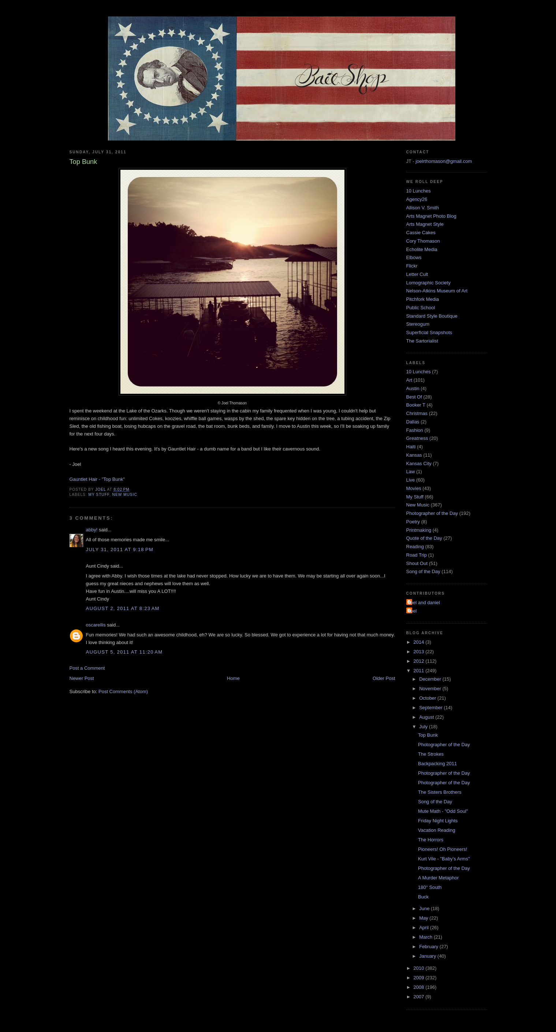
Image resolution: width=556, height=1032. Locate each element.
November (431, 688)
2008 (420, 987)
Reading (415, 546)
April (424, 927)
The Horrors (430, 839)
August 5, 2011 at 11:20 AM (124, 652)
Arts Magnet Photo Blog (431, 216)
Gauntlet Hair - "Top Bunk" (97, 479)
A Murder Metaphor (438, 877)
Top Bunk (428, 735)
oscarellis (96, 625)
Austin (412, 388)
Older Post (384, 678)
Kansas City (419, 463)
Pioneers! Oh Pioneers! (442, 849)
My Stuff (99, 495)
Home (233, 678)
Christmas (417, 413)
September (431, 707)
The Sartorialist (422, 341)
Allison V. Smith (422, 207)
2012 (420, 661)
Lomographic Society (428, 282)
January (428, 956)
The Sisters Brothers (440, 792)
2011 (420, 670)
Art (409, 380)
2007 (420, 996)
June (425, 908)
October (428, 698)
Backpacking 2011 (437, 763)
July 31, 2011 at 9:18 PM (120, 549)
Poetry (413, 521)
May (424, 918)
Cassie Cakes (421, 232)
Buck (423, 897)
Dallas (412, 422)
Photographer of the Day (432, 513)
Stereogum (418, 324)
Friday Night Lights (438, 820)
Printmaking (419, 530)
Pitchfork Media (422, 299)
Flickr (412, 266)
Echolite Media (421, 249)
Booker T (416, 405)
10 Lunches (418, 191)
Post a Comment (87, 668)
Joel (412, 611)
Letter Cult (417, 274)
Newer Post (82, 678)
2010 (420, 968)
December (431, 679)
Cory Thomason (423, 241)
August (427, 717)
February (429, 946)
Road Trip (416, 555)
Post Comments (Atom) (123, 691)
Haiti (411, 446)
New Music (124, 495)
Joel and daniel (424, 602)
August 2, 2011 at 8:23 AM (123, 608)
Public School (420, 307)
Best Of (414, 397)
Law (410, 471)
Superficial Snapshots (429, 332)
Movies (413, 488)
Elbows (414, 257)
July (424, 726)
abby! (92, 529)
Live (410, 480)
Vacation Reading (436, 830)
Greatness (417, 438)
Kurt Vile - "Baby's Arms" (444, 858)
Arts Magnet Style (425, 224)
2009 (420, 977)
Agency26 (417, 199)
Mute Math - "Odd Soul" (443, 811)
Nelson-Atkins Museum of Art (437, 290)
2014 (420, 642)
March (426, 937)
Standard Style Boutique (432, 316)
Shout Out (417, 563)
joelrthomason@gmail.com (443, 161)
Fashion (414, 430)
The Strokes (431, 754)
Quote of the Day (424, 538)
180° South (429, 887)
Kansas (414, 455)
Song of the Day (423, 571)
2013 (420, 651)
